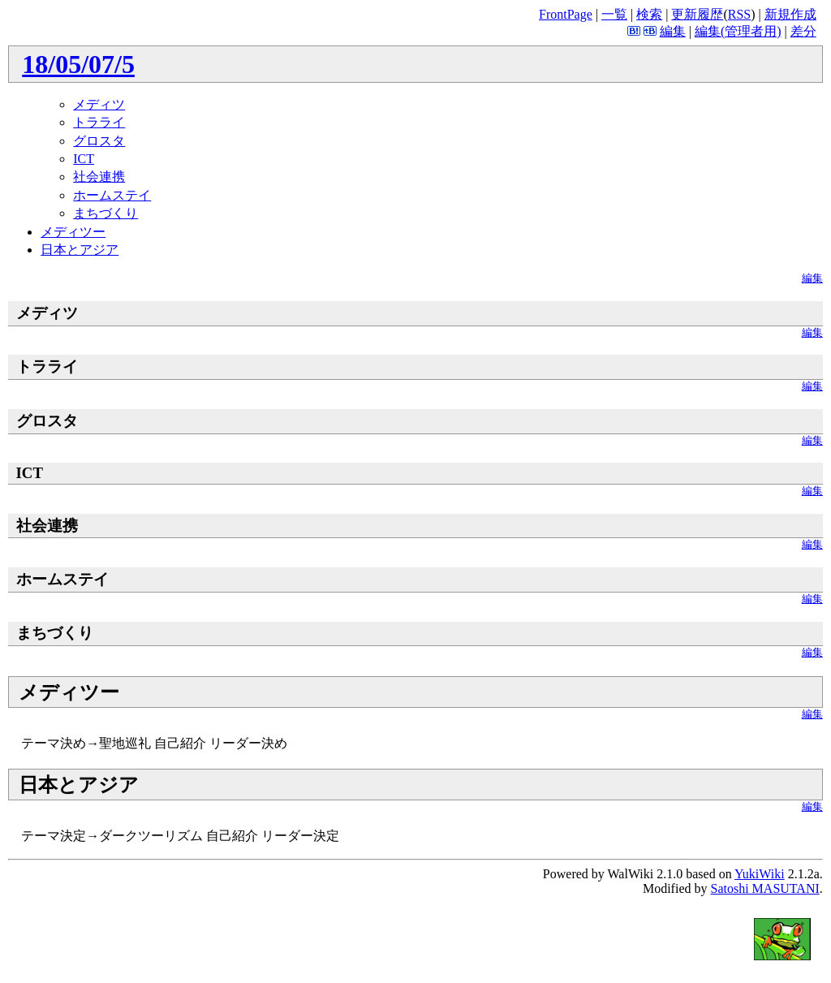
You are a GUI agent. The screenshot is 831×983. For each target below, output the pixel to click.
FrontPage (565, 14)
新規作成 (790, 14)
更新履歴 (697, 14)
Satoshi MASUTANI (764, 888)
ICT (83, 159)
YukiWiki (759, 874)
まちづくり (105, 213)
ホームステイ (112, 195)
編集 (673, 31)
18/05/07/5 (78, 64)
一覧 (614, 14)
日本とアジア (79, 250)
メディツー (73, 232)
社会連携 (99, 176)
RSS (739, 14)
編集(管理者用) (738, 31)
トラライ (99, 122)
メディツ (99, 104)
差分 (803, 31)
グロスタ (99, 141)
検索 (649, 14)
